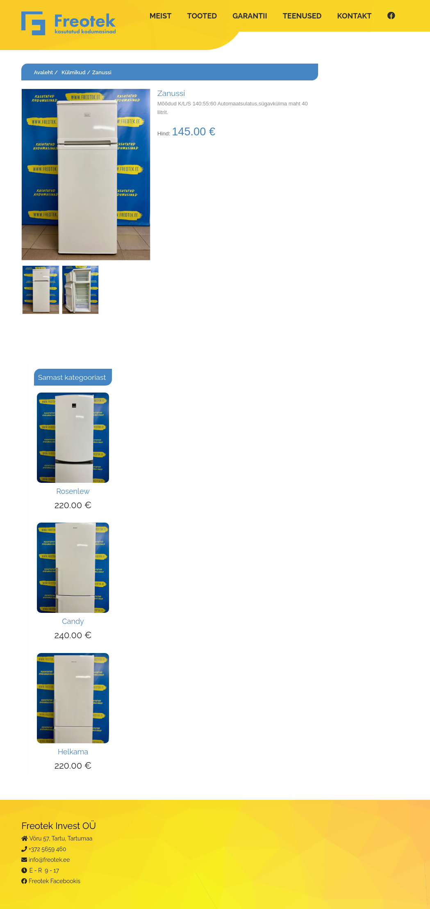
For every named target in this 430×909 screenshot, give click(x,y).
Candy (73, 621)
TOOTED (202, 15)
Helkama (73, 751)
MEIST (161, 15)
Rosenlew (73, 491)
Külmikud (73, 72)
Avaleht (43, 72)
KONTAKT (354, 15)
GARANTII (249, 15)
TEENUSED (302, 15)
